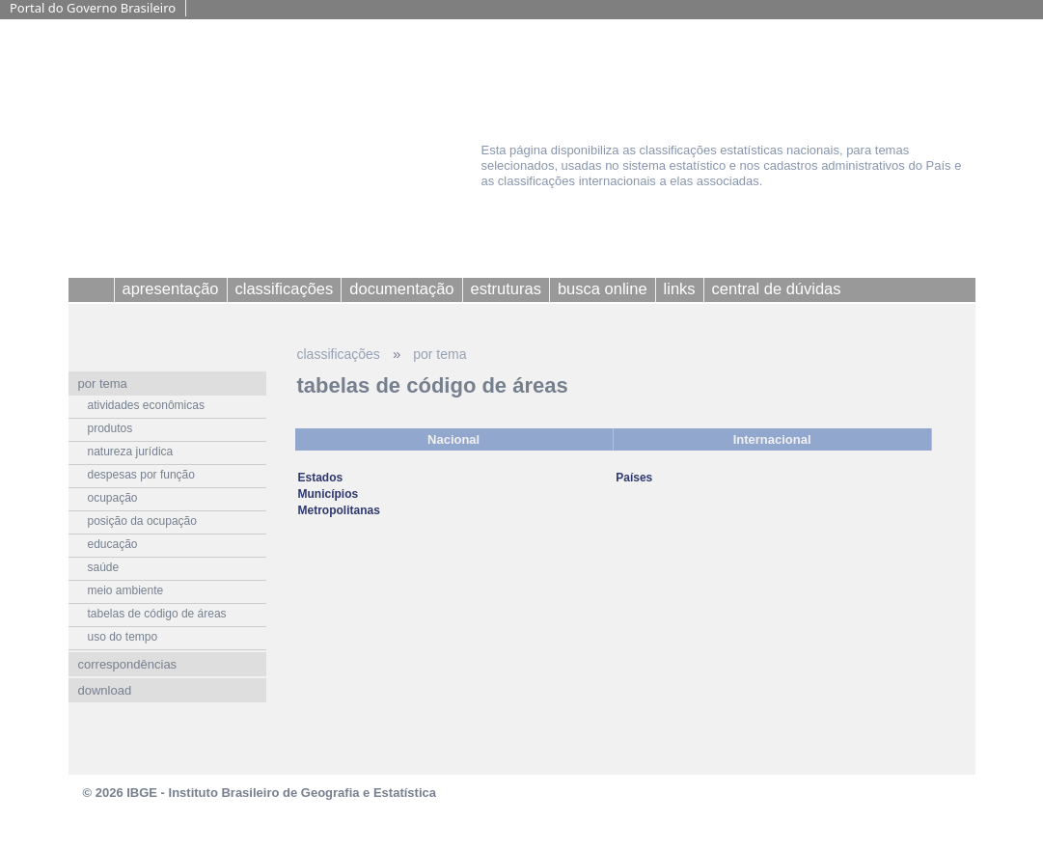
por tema (439, 354)
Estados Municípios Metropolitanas (339, 494)
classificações (338, 354)
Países (634, 477)
